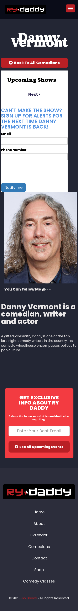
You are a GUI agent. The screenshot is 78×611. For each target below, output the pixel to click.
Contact (39, 558)
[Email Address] (39, 431)
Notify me (13, 187)
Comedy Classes (39, 581)
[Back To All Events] (34, 63)
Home (39, 512)
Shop (39, 569)
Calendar (39, 535)
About (39, 523)
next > (34, 94)
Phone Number (13, 150)
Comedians (39, 546)
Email (6, 134)
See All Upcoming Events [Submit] (39, 446)
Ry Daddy (29, 598)
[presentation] (32, 171)
